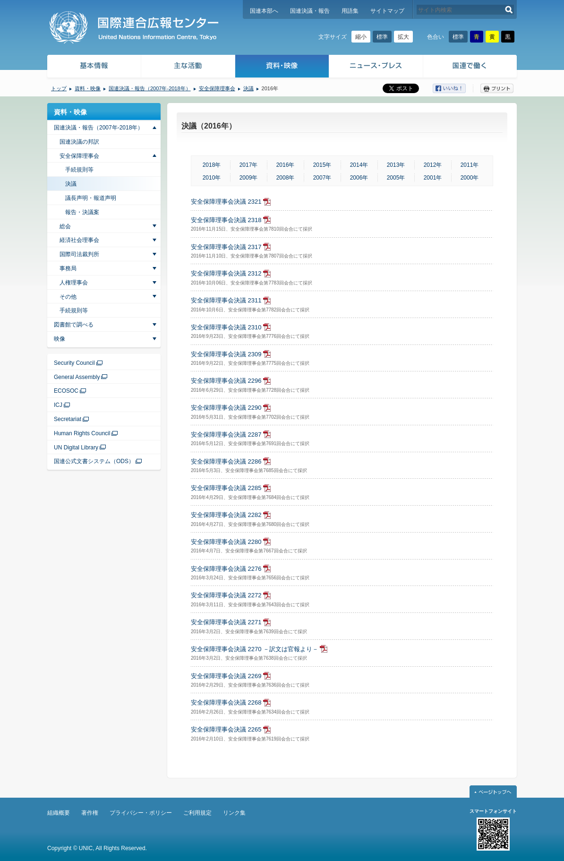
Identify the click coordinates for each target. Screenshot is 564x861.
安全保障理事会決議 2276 (226, 568)
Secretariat (67, 419)
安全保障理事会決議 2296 (226, 380)
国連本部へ (264, 11)
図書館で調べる (74, 324)
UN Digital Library (76, 447)
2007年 (322, 177)
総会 (65, 226)
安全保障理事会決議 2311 (226, 300)
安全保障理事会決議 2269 (226, 676)
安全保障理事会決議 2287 (226, 434)
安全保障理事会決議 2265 (226, 729)
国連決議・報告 (310, 11)
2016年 (285, 165)
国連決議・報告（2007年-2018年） (150, 88)
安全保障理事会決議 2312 (226, 273)
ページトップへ (493, 791)
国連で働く (470, 67)
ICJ (58, 405)
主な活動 (188, 67)
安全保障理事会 (217, 88)
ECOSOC (66, 390)
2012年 (433, 165)
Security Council (74, 363)
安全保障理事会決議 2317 (226, 246)
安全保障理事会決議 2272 (226, 595)
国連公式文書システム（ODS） (94, 461)
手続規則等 (79, 169)
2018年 (212, 165)
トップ (59, 88)
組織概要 (58, 812)
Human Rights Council (82, 433)
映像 (59, 339)
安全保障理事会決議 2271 (226, 622)
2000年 (470, 177)
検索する (509, 10)
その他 (68, 296)
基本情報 (93, 67)
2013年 (396, 165)
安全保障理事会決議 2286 (226, 461)
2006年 (359, 177)
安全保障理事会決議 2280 (226, 541)
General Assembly (77, 377)
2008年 (285, 177)
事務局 (68, 268)
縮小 (361, 37)
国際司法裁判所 (79, 254)
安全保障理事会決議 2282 (226, 514)
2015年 (322, 165)
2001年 (433, 177)
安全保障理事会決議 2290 (226, 407)
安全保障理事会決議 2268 (226, 702)
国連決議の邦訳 (79, 141)
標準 (382, 37)
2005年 (396, 177)
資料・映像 (282, 67)
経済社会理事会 (79, 240)
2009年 (248, 177)
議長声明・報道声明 (90, 198)
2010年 (212, 177)
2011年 (470, 165)
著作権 (89, 812)
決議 (248, 88)
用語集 (350, 11)
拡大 (403, 37)
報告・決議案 (82, 212)
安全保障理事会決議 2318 (226, 220)
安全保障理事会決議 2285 (226, 487)
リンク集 (234, 812)
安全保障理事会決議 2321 (226, 201)
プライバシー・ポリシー (141, 812)
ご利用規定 (197, 812)
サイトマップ (387, 11)
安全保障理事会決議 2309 (226, 354)
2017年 (248, 165)
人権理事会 (74, 282)
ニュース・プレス (376, 67)
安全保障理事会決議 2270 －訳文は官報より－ (254, 649)
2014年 (359, 165)
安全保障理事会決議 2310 (226, 327)
